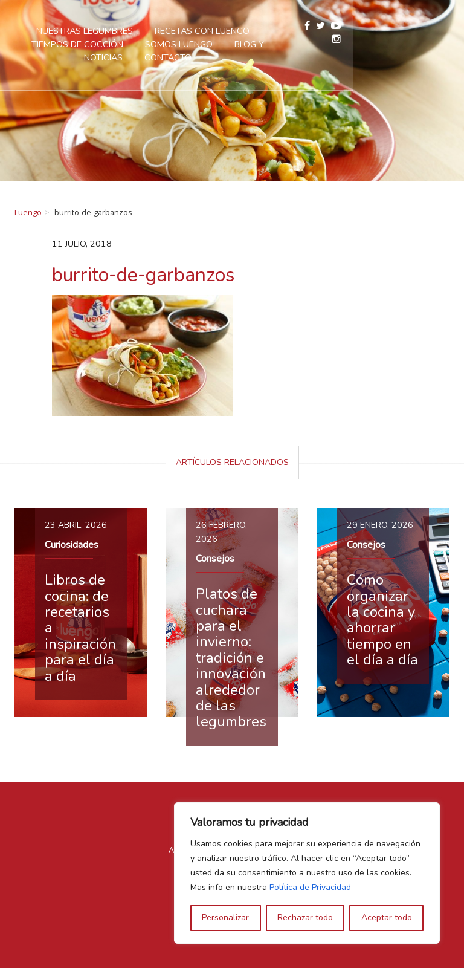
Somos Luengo (218, 44)
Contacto (232, 57)
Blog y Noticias (309, 44)
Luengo (28, 212)
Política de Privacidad (310, 887)
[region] (307, 873)
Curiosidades (71, 544)
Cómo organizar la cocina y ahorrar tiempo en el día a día (382, 619)
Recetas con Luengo (266, 31)
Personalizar (225, 917)
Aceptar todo (386, 917)
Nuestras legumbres (149, 31)
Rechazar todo (305, 917)
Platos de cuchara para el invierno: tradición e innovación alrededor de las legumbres (231, 657)
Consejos (215, 558)
